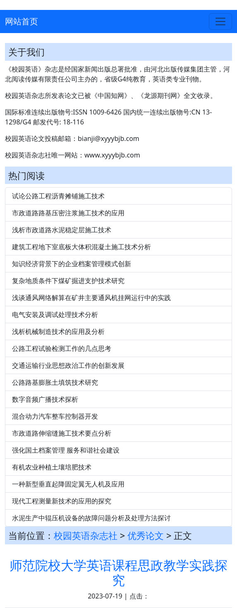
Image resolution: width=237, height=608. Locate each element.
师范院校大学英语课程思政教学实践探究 (118, 572)
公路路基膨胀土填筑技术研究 (55, 382)
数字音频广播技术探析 (45, 399)
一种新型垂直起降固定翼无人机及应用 (68, 484)
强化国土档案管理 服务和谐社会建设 (66, 450)
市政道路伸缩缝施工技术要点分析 (61, 433)
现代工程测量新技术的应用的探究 (61, 500)
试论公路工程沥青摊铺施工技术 (58, 195)
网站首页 (21, 21)
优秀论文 (145, 535)
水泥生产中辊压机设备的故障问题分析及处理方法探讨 (91, 517)
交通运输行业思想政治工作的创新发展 (68, 365)
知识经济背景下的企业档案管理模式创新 (71, 263)
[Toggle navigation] (220, 21)
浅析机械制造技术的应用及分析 (58, 331)
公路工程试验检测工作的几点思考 (61, 348)
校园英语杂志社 (85, 535)
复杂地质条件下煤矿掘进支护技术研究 (68, 280)
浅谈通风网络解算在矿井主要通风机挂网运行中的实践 (91, 297)
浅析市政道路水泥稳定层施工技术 (61, 229)
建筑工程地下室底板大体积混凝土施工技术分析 (81, 246)
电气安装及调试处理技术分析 (55, 314)
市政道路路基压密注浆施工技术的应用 (68, 212)
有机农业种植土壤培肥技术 (51, 467)
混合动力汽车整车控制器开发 (55, 416)
